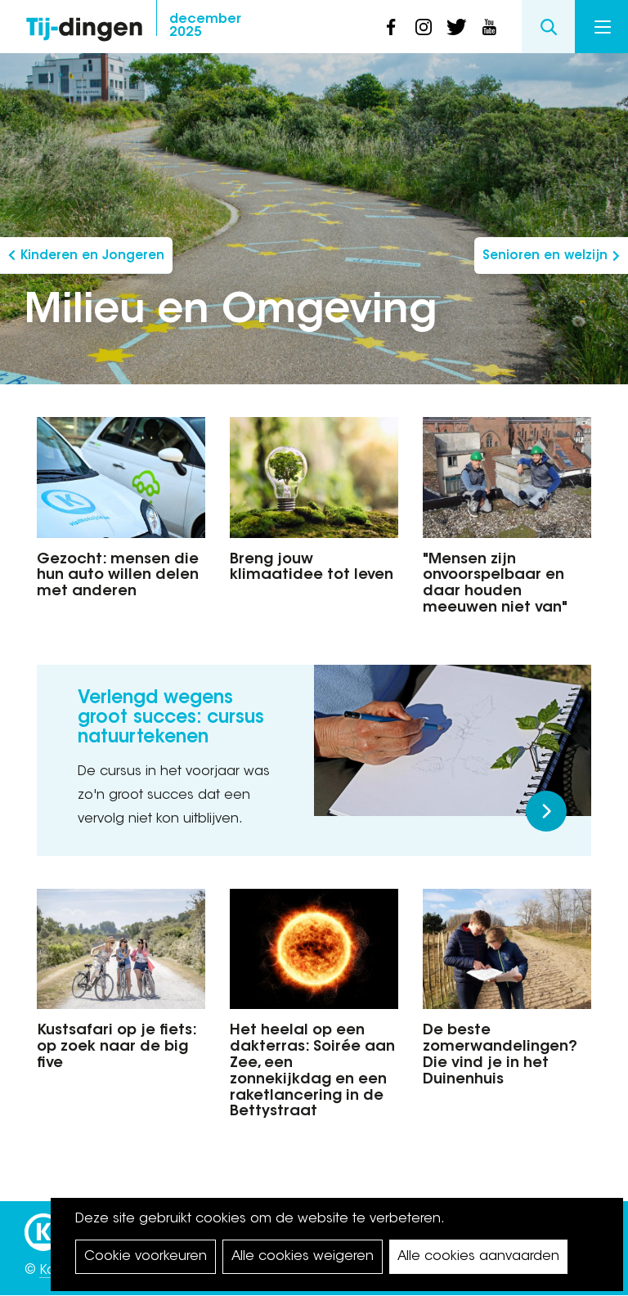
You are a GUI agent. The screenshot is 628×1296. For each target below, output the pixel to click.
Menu (602, 27)
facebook (391, 27)
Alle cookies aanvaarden (478, 1256)
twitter (456, 27)
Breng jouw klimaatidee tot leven (311, 568)
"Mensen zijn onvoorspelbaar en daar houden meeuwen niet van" (495, 584)
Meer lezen (546, 811)
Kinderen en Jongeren (92, 256)
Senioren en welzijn (545, 256)
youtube (489, 27)
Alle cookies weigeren (302, 1256)
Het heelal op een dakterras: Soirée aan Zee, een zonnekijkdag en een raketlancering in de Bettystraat (312, 1071)
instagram (423, 27)
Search (548, 26)
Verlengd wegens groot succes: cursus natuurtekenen (171, 718)
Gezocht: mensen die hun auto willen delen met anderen (118, 576)
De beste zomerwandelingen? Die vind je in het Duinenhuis (500, 1055)
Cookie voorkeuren (145, 1256)
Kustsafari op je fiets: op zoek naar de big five (116, 1047)
